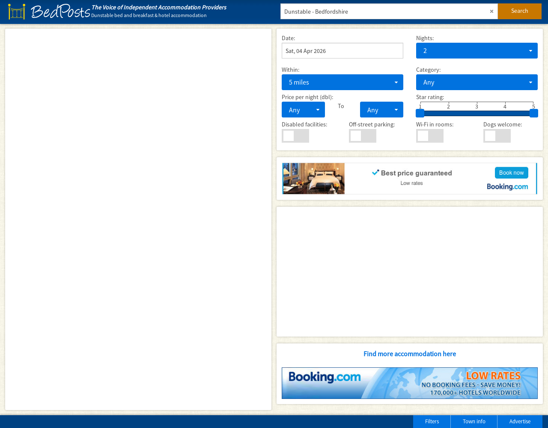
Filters (432, 421)
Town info (474, 421)
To (341, 106)
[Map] (138, 219)
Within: (290, 69)
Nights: (425, 38)
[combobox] (477, 51)
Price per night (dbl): (307, 97)
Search (519, 11)
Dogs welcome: (502, 124)
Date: (288, 38)
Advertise (519, 421)
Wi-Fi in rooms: (434, 124)
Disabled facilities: (304, 124)
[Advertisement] (410, 271)
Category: (428, 69)
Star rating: (430, 97)
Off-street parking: (372, 124)
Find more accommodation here (409, 353)
